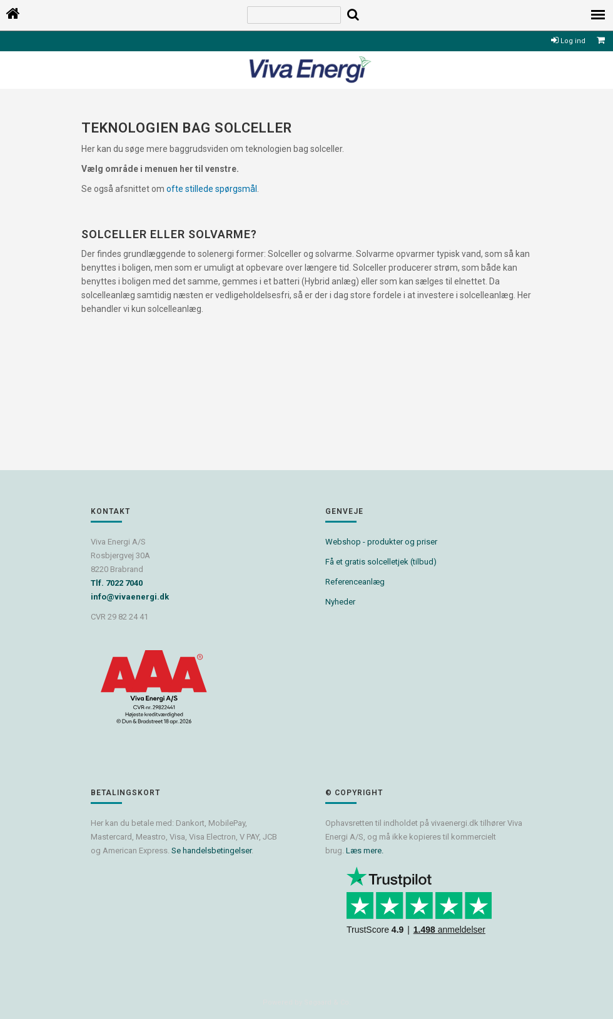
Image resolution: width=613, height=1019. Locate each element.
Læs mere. (364, 850)
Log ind (568, 41)
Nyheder (340, 601)
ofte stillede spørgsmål (211, 189)
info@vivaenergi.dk (130, 596)
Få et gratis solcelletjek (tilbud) (381, 561)
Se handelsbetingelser (211, 850)
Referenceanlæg (355, 581)
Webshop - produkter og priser (381, 541)
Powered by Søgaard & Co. (307, 1002)
